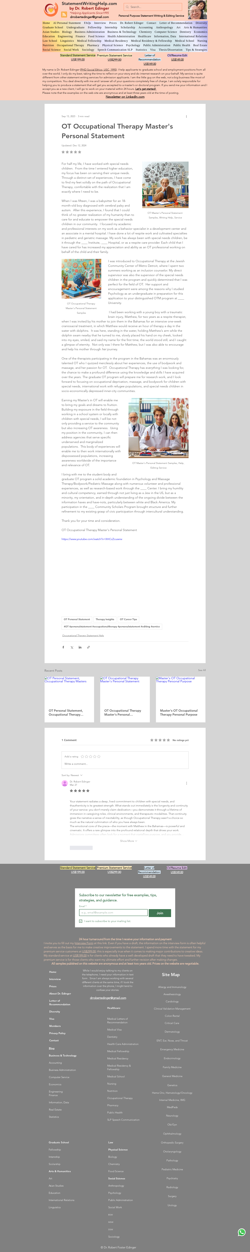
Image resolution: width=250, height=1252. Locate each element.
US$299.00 (89, 951)
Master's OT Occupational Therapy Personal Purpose (179, 712)
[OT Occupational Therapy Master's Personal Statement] (125, 690)
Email (82, 906)
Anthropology (116, 1185)
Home (52, 972)
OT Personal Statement (77, 619)
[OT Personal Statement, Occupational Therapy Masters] (69, 690)
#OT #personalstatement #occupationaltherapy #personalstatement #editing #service (112, 626)
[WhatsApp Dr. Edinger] (242, 1232)
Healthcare (113, 1008)
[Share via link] (88, 647)
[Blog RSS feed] (64, 15)
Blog (51, 1048)
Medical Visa (114, 1029)
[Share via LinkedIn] (80, 647)
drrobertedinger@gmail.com (89, 17)
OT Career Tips (128, 619)
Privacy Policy (57, 1033)
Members (55, 1026)
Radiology (172, 1187)
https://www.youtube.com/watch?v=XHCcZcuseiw (92, 539)
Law (110, 1142)
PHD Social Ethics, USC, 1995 (98, 69)
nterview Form (84, 943)
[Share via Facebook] (63, 647)
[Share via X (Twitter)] (71, 647)
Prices (52, 986)
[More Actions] (186, 783)
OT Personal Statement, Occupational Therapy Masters (66, 712)
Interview (55, 979)
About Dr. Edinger (60, 993)
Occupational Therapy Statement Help (83, 635)
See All (202, 670)
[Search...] (153, 7)
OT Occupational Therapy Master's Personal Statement (122, 712)
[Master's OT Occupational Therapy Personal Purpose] (181, 690)
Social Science (116, 1178)
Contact (54, 1040)
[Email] (112, 912)
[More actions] (186, 116)
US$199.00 (80, 955)
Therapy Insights (105, 619)
